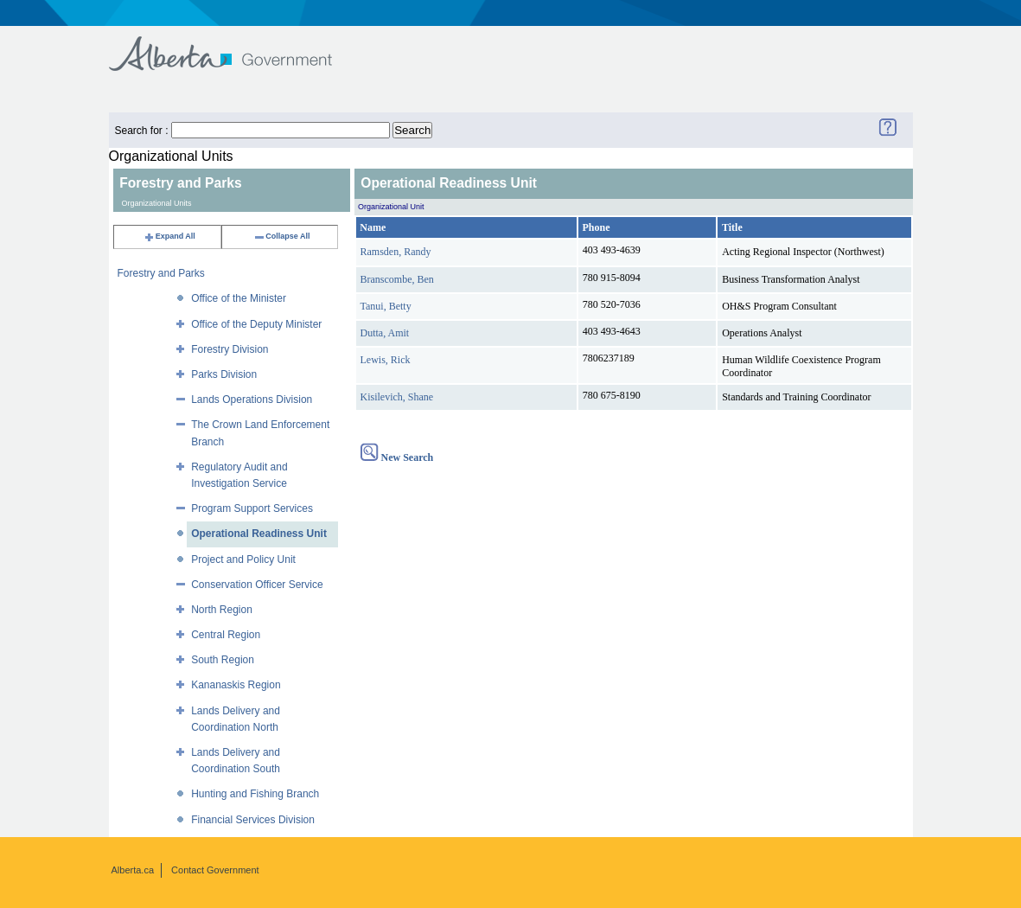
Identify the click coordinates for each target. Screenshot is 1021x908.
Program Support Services (252, 508)
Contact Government (215, 870)
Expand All (169, 236)
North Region (221, 610)
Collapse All (281, 236)
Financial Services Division (253, 820)
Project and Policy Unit (243, 559)
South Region (222, 660)
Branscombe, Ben (397, 279)
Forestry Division (229, 349)
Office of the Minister (238, 298)
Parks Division (224, 374)
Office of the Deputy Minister (256, 324)
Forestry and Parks (161, 273)
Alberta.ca (133, 870)
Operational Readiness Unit (259, 534)
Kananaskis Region (235, 685)
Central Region (225, 635)
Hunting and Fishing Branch (255, 794)
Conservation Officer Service (257, 585)
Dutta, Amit (385, 333)
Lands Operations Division (251, 399)
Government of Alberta (235, 45)
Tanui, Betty (386, 306)
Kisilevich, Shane (397, 397)
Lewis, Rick (386, 360)
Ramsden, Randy (396, 252)
